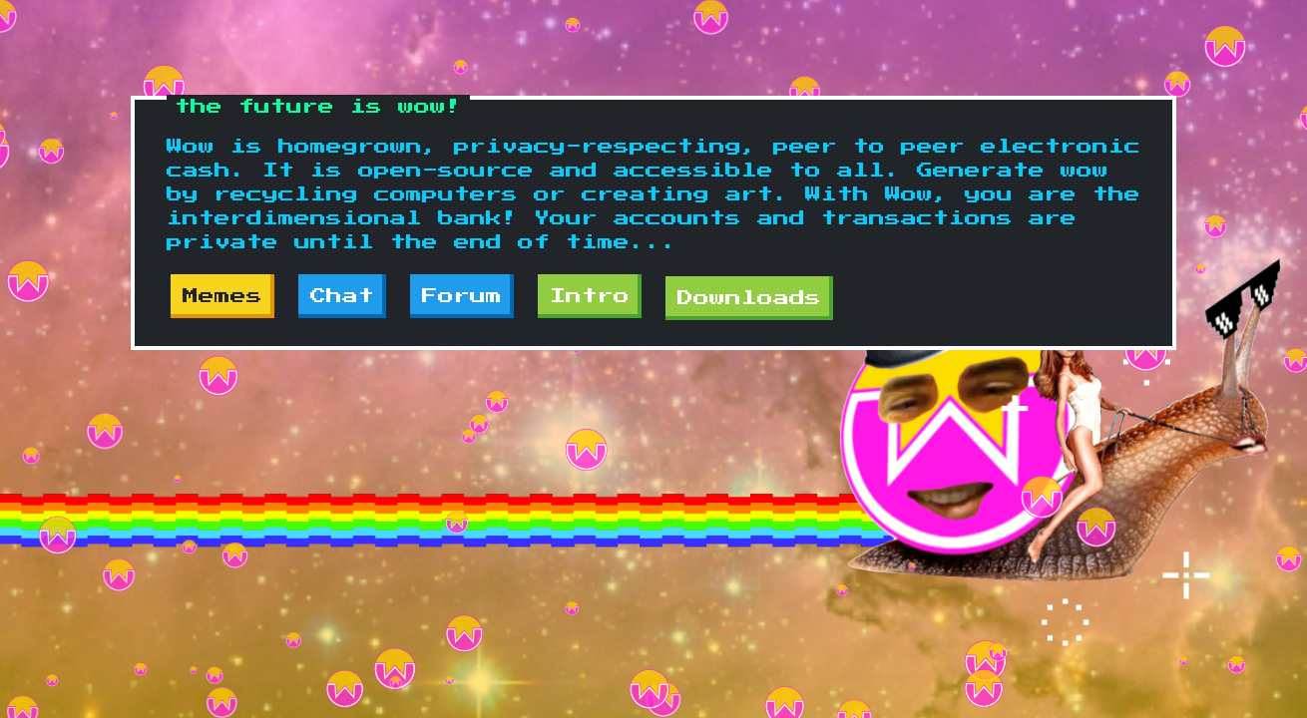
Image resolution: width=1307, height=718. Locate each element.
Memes (222, 296)
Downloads (749, 298)
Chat (342, 296)
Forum (462, 296)
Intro (590, 296)
